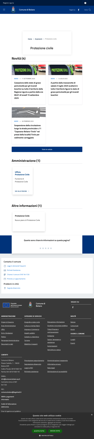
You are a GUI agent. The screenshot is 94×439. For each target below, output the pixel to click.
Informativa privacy (54, 364)
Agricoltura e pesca (54, 349)
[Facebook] (78, 9)
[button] (47, 436)
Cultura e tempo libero (32, 326)
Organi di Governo (7, 322)
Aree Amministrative (8, 326)
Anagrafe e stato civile (32, 322)
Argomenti (38, 39)
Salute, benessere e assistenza (54, 341)
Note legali (51, 368)
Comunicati (74, 326)
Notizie (73, 322)
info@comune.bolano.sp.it (10, 379)
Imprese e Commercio (31, 329)
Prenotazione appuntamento (34, 360)
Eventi (73, 343)
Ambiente (50, 336)
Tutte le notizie (47, 149)
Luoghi (73, 339)
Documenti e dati (7, 344)
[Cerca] (90, 10)
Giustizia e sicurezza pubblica (57, 325)
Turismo (27, 340)
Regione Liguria (8, 3)
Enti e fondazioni (7, 333)
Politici (3, 337)
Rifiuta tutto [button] (55, 431)
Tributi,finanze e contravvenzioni (53, 330)
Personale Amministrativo (10, 340)
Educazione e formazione (56, 322)
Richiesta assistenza (31, 371)
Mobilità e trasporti (31, 344)
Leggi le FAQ (28, 368)
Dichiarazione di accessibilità (57, 371)
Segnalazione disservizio (32, 364)
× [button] (91, 415)
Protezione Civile (22, 215)
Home (30, 39)
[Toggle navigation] (4, 9)
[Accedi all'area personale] (85, 3)
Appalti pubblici (29, 333)
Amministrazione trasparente (57, 360)
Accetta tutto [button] (39, 431)
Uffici (3, 329)
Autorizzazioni (52, 346)
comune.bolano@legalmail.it (11, 392)
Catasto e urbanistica (31, 337)
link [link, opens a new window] (59, 427)
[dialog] (47, 426)
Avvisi (16, 78)
